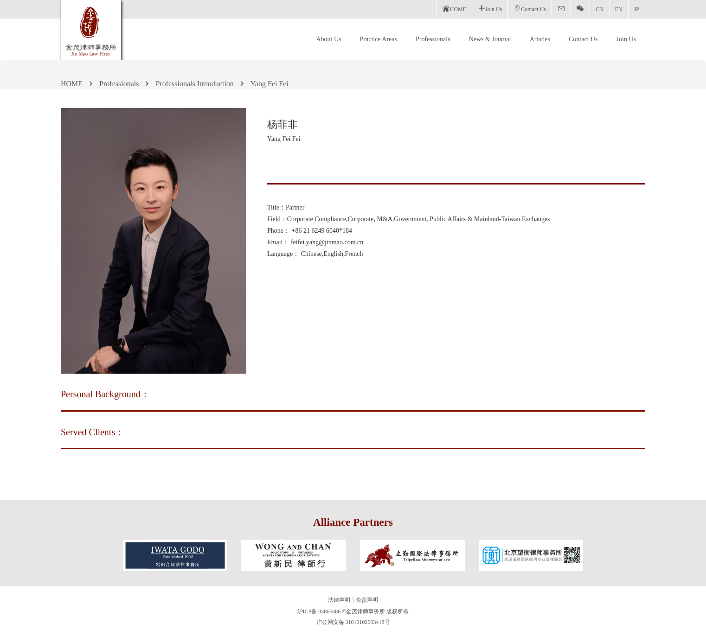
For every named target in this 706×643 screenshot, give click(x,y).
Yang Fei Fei (269, 84)
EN (619, 9)
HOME (72, 84)
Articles (540, 39)
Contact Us (583, 39)
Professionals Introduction (194, 84)
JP (636, 9)
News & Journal (490, 39)
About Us (328, 39)
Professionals (433, 39)
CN (599, 9)
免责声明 (367, 600)
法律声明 (339, 600)
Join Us (626, 39)
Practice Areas (378, 39)
